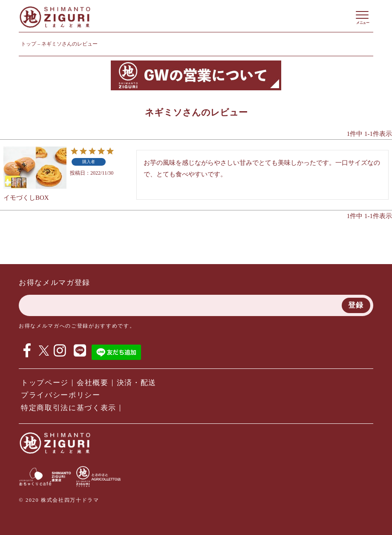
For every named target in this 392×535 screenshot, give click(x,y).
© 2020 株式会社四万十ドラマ (59, 500)
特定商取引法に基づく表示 (68, 408)
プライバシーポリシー (61, 395)
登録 (356, 305)
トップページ (45, 383)
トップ (28, 44)
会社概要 (93, 383)
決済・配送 (136, 383)
